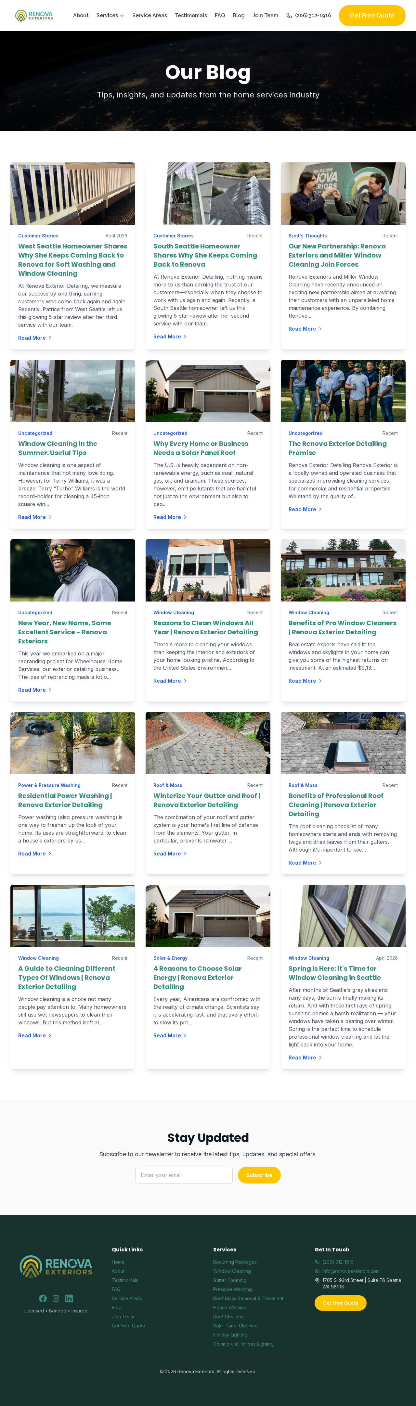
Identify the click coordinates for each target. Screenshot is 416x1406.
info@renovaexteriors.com (347, 1271)
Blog (239, 15)
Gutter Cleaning (229, 1280)
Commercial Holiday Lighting (243, 1344)
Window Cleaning (232, 1271)
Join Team (265, 15)
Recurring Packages (235, 1262)
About (81, 15)
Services (110, 15)
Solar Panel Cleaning (235, 1325)
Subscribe (259, 1175)
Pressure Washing (232, 1289)
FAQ (220, 15)
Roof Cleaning (228, 1316)
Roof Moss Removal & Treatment (248, 1298)
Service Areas (149, 15)
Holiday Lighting (230, 1334)
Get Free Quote (372, 15)
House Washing (230, 1307)
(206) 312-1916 (308, 15)
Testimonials (191, 15)
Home (118, 1262)
